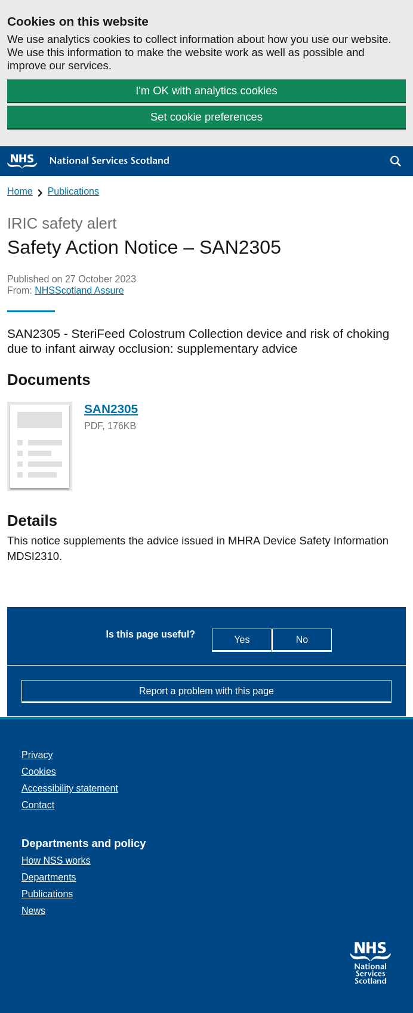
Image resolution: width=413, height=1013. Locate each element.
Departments (48, 877)
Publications (73, 191)
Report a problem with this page (206, 691)
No (312, 639)
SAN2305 (111, 408)
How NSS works (56, 860)
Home (20, 191)
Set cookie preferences (206, 116)
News (33, 911)
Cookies (38, 771)
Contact (37, 805)
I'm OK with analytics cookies (206, 90)
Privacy (37, 755)
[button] (396, 161)
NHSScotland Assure (79, 290)
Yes (237, 639)
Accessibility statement (69, 788)
